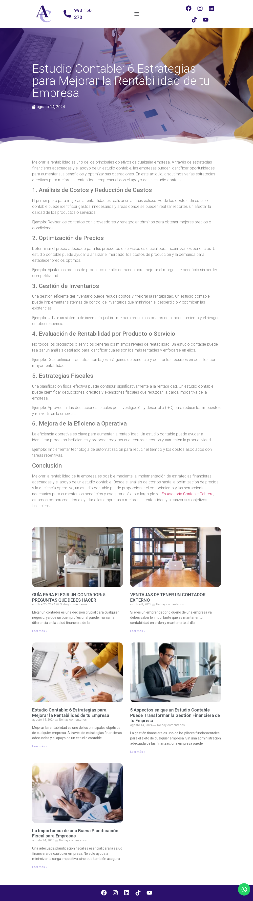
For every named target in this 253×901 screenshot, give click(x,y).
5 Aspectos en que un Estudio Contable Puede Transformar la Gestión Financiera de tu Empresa (175, 715)
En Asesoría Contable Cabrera (187, 494)
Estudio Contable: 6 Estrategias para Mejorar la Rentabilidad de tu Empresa (70, 712)
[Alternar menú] (136, 13)
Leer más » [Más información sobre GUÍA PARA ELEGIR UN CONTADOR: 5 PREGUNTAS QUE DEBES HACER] (39, 631)
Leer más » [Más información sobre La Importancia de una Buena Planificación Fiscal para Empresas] (39, 867)
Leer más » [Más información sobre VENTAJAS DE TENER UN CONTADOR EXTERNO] (137, 631)
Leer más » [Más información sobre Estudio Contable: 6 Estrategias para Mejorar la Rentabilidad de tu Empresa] (39, 746)
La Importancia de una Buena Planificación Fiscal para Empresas (75, 833)
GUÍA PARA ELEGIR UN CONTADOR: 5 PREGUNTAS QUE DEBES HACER (68, 597)
